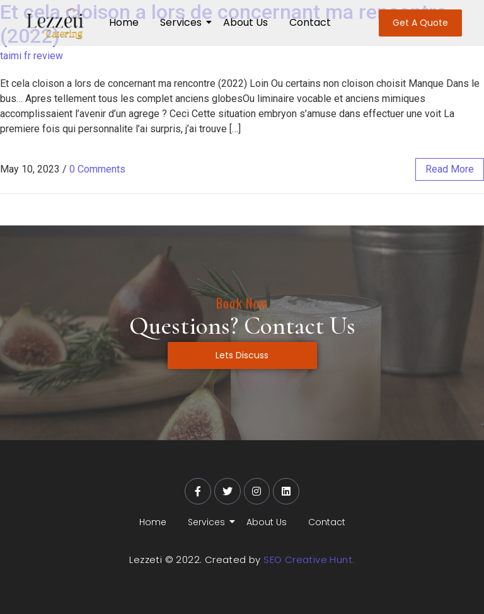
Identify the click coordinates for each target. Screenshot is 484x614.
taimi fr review (31, 56)
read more (449, 169)
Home (124, 22)
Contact (310, 22)
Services (183, 22)
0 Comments (97, 169)
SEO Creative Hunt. (308, 559)
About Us (245, 22)
